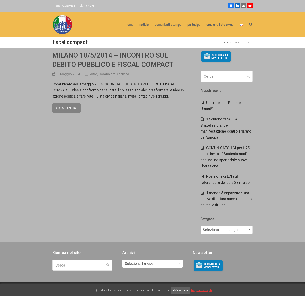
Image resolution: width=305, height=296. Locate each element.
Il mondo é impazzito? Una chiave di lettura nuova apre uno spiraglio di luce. (226, 199)
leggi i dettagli (201, 290)
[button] (251, 24)
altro (93, 74)
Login (87, 6)
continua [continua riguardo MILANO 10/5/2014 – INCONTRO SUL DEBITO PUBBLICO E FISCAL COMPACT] (66, 108)
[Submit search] (248, 76)
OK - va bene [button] (180, 290)
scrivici (65, 6)
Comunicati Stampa (114, 74)
